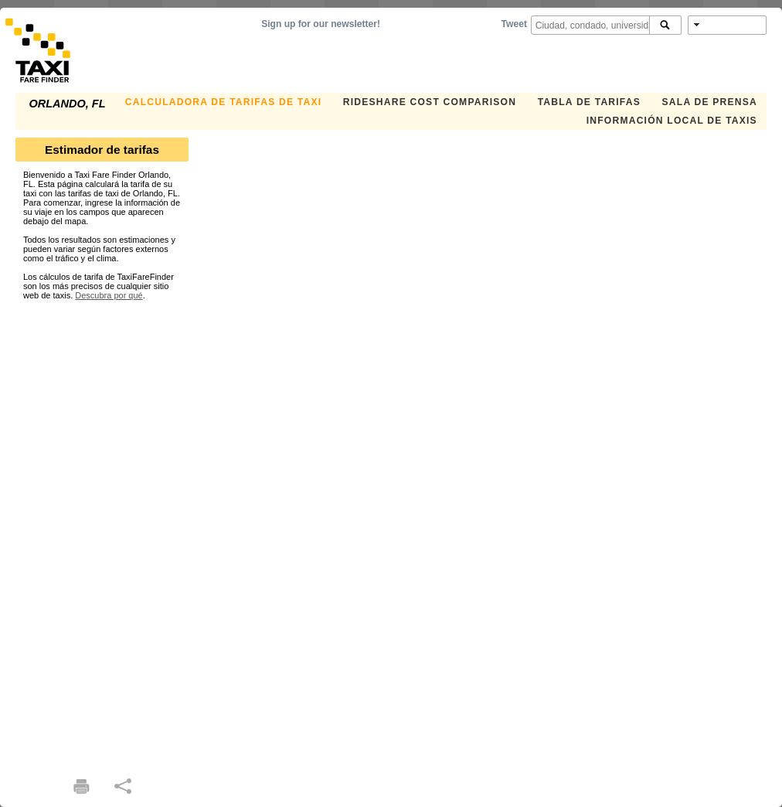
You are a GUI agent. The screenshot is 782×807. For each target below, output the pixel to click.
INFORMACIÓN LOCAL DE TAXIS (671, 120)
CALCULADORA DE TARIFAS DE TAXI (223, 102)
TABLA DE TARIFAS (589, 102)
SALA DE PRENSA (709, 102)
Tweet (514, 24)
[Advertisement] (102, 532)
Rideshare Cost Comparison (429, 102)
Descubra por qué (108, 295)
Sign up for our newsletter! (320, 24)
